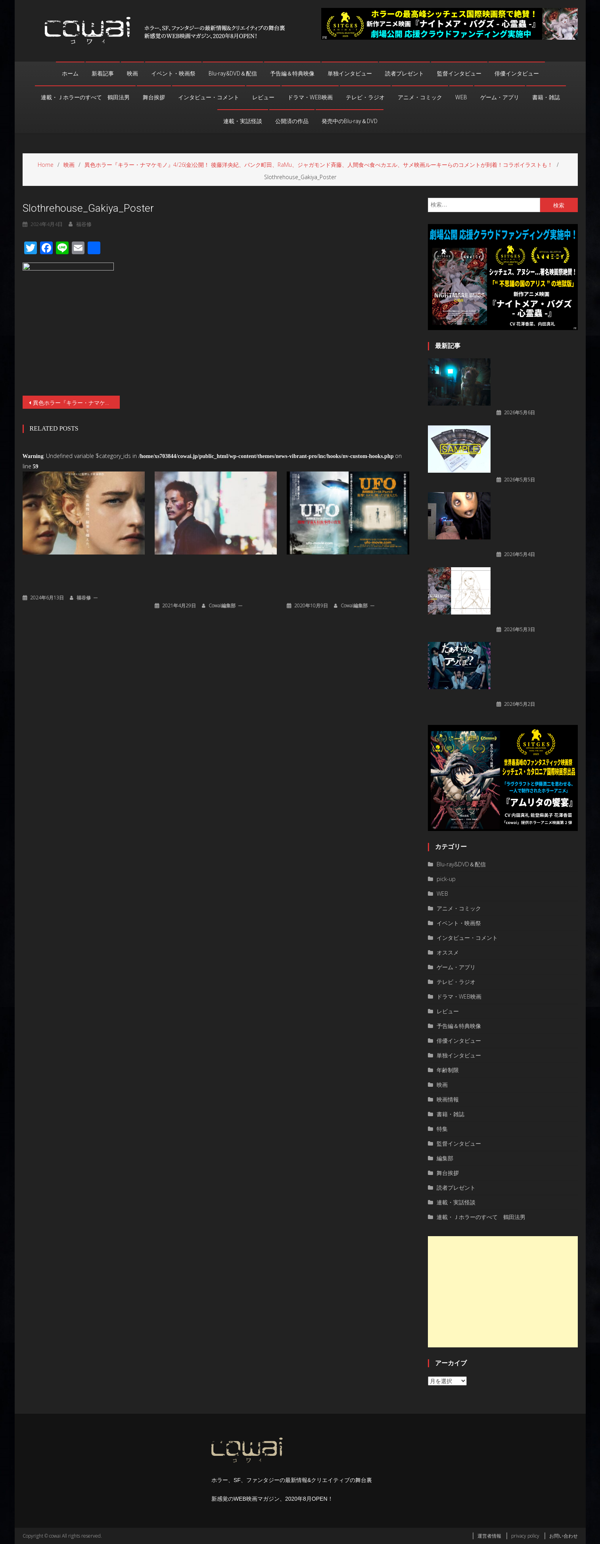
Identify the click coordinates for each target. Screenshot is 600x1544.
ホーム (70, 73)
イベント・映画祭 (173, 73)
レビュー (263, 97)
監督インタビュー (459, 73)
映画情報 (448, 1099)
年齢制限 (448, 1070)
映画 (132, 73)
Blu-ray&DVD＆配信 (233, 73)
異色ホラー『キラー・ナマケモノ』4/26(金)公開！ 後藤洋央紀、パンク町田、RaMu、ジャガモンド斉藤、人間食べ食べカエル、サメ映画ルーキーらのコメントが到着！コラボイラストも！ (76, 402)
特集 (442, 1128)
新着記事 (103, 73)
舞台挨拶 (154, 97)
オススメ (448, 952)
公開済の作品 (292, 121)
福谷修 (84, 596)
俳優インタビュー (517, 73)
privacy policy (525, 1535)
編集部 (445, 1158)
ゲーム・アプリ (499, 97)
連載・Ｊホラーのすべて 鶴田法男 (85, 97)
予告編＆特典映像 (292, 73)
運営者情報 (489, 1535)
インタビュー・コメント (208, 97)
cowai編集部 (222, 604)
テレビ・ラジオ (365, 97)
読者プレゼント (404, 73)
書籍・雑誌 (546, 97)
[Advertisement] (503, 1291)
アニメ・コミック (420, 97)
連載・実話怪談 (242, 121)
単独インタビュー (350, 73)
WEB (461, 97)
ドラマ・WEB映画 (310, 97)
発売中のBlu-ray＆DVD (350, 121)
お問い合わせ (563, 1535)
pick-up (446, 879)
